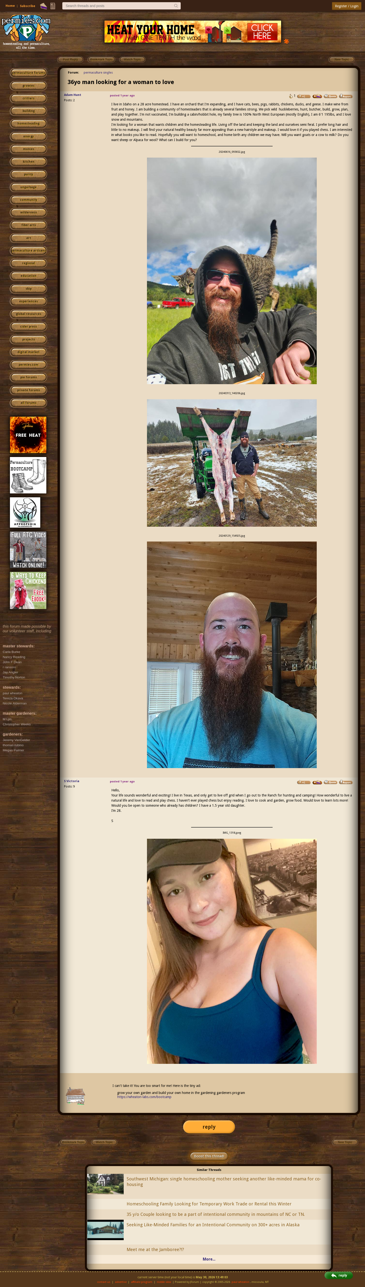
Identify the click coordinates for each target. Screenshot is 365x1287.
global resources (28, 314)
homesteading (28, 123)
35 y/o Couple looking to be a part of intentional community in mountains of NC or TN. (216, 1214)
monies (28, 149)
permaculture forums (28, 73)
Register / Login (346, 6)
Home (10, 6)
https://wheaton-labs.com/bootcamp (144, 1097)
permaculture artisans (28, 250)
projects (28, 339)
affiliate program (141, 1282)
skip (29, 288)
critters (28, 98)
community (28, 200)
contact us (103, 1282)
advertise (121, 1282)
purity (28, 174)
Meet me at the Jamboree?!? (155, 1249)
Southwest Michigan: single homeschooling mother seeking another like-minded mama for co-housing (224, 1181)
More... (209, 1259)
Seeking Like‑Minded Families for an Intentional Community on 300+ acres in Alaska (213, 1224)
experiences (28, 301)
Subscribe (27, 6)
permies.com (28, 364)
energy (28, 136)
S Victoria (71, 781)
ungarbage (28, 187)
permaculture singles (98, 72)
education (28, 276)
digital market (28, 352)
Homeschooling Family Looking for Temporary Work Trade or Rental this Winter (209, 1203)
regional (28, 263)
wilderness (28, 212)
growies (28, 85)
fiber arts (28, 225)
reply (209, 1127)
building (29, 111)
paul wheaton (240, 1282)
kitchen (28, 161)
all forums (28, 403)
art (28, 238)
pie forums (28, 377)
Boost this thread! (209, 1156)
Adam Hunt (72, 95)
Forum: (73, 72)
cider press (28, 326)
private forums (28, 390)
